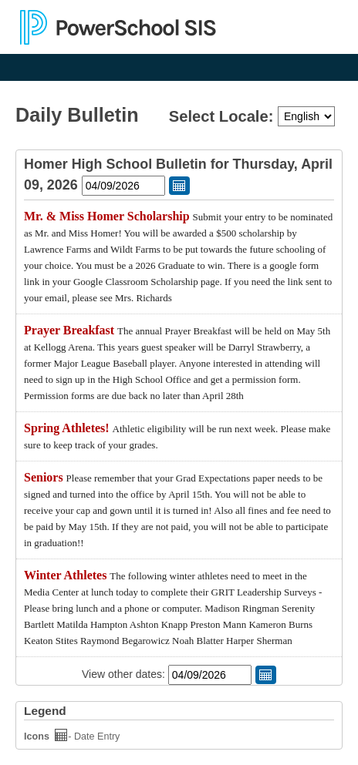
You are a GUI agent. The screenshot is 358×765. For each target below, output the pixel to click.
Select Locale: (223, 116)
